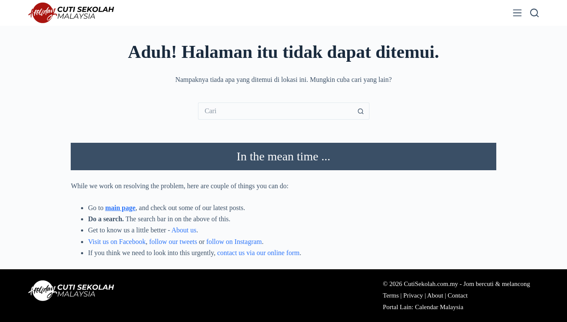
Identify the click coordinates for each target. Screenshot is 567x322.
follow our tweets (173, 241)
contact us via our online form (258, 252)
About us (183, 230)
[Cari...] (275, 111)
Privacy (413, 295)
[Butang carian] (360, 111)
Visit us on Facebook (117, 241)
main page (120, 207)
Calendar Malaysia (439, 307)
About (435, 295)
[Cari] (534, 13)
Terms (391, 295)
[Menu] (517, 13)
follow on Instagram (234, 241)
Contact (458, 295)
